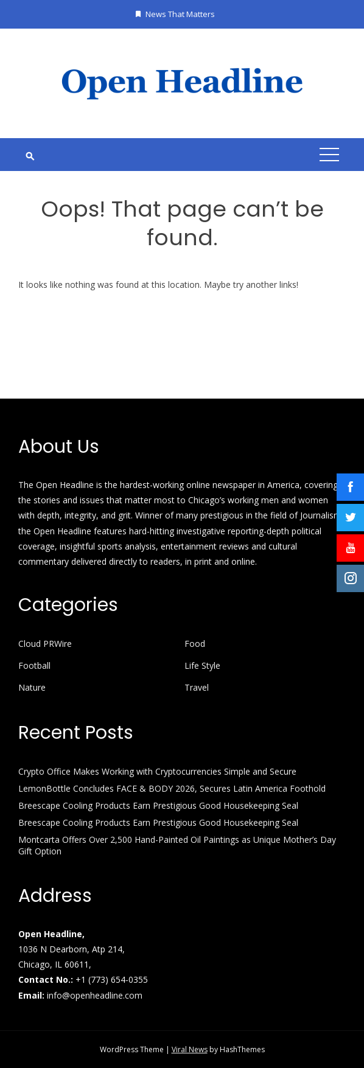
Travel (196, 687)
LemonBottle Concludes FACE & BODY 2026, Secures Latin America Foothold (172, 788)
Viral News (190, 1049)
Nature (32, 687)
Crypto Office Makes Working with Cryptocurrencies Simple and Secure (157, 771)
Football (34, 665)
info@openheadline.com (94, 995)
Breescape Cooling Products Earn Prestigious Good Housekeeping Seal (158, 805)
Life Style (202, 665)
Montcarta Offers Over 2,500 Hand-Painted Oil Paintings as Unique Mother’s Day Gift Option (177, 845)
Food (194, 643)
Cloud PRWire (45, 643)
